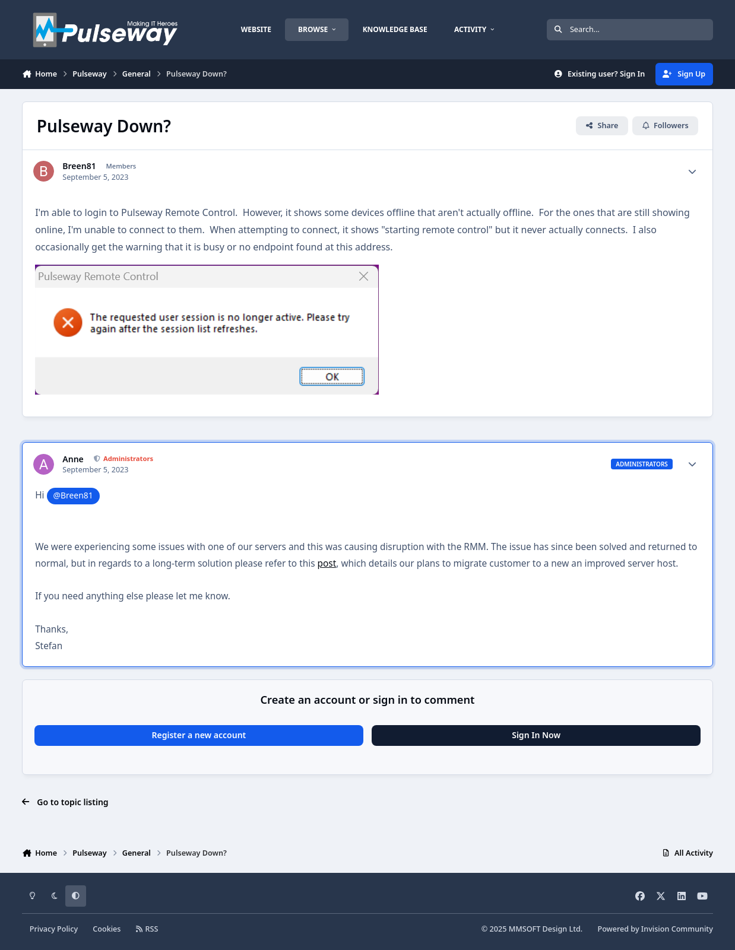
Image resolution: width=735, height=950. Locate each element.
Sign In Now (536, 735)
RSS (147, 929)
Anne (72, 459)
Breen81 (79, 166)
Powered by (654, 929)
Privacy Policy (54, 929)
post (327, 563)
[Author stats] (692, 171)
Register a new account (198, 735)
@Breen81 (73, 495)
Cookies (107, 929)
